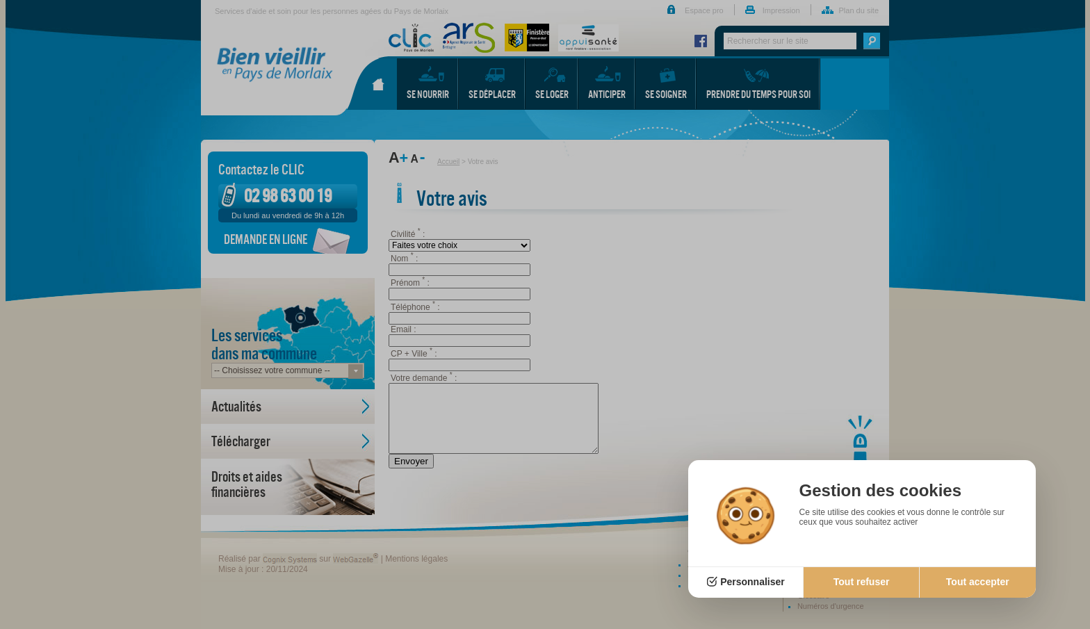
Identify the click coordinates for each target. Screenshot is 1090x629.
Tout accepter (977, 581)
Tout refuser (861, 581)
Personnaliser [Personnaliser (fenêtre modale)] (752, 581)
